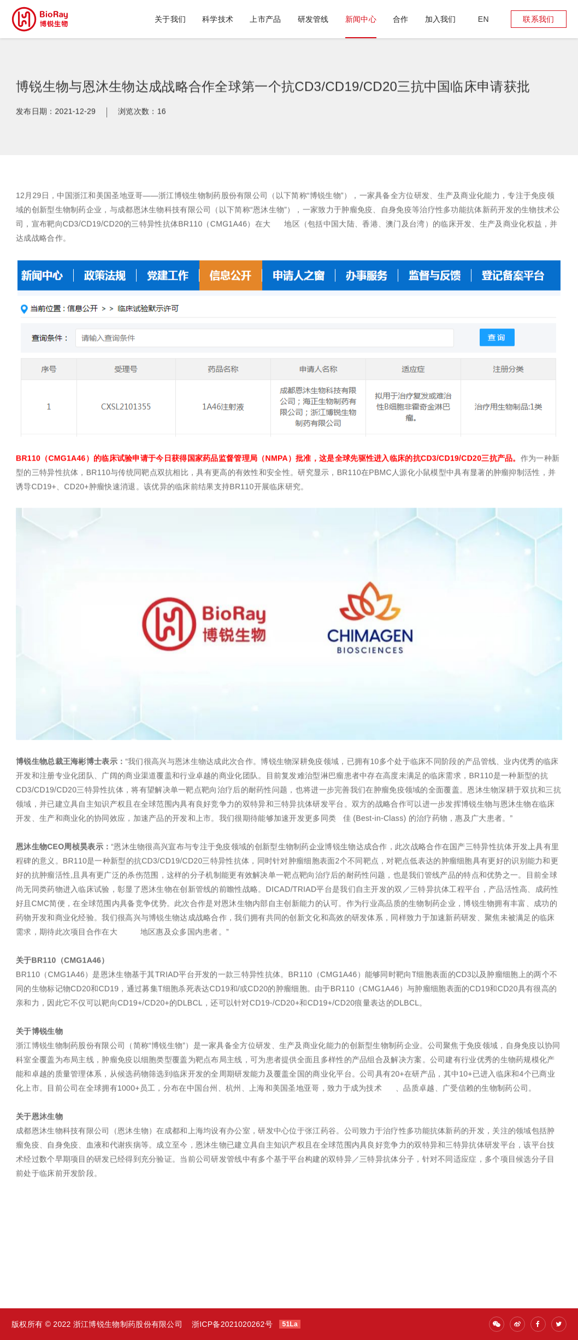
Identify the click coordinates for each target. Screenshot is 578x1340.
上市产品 (265, 19)
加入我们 (440, 19)
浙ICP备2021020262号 (232, 1324)
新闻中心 (360, 19)
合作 (401, 19)
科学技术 (217, 19)
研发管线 (313, 19)
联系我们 (538, 19)
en (483, 19)
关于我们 (170, 19)
